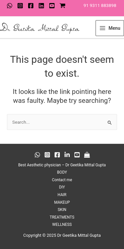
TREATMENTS (62, 217)
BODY (62, 172)
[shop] (62, 6)
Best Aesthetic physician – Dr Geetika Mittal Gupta (62, 165)
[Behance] (67, 155)
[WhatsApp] (10, 6)
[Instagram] (20, 6)
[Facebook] (31, 6)
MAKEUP (62, 202)
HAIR (62, 194)
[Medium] (87, 155)
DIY (62, 187)
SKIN (62, 209)
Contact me (62, 180)
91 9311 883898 (100, 5)
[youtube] (52, 6)
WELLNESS (62, 224)
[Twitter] (41, 6)
